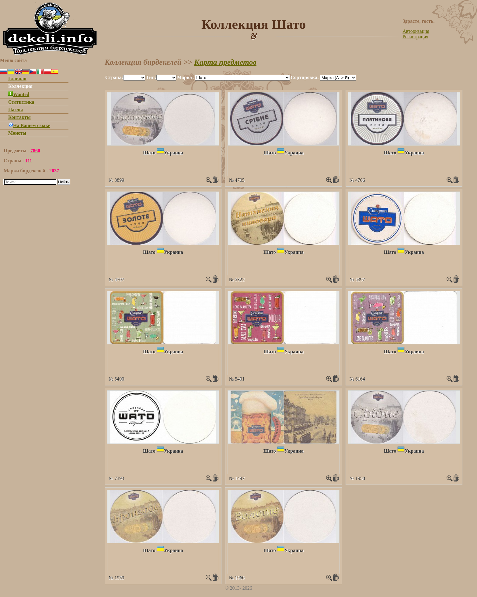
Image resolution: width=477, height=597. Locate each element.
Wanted (18, 94)
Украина (173, 152)
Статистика (21, 102)
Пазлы (15, 109)
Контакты (19, 117)
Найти (64, 182)
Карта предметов (225, 62)
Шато (149, 152)
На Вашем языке (29, 125)
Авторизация (415, 31)
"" (134, 78)
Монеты (17, 133)
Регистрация (415, 36)
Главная (17, 78)
